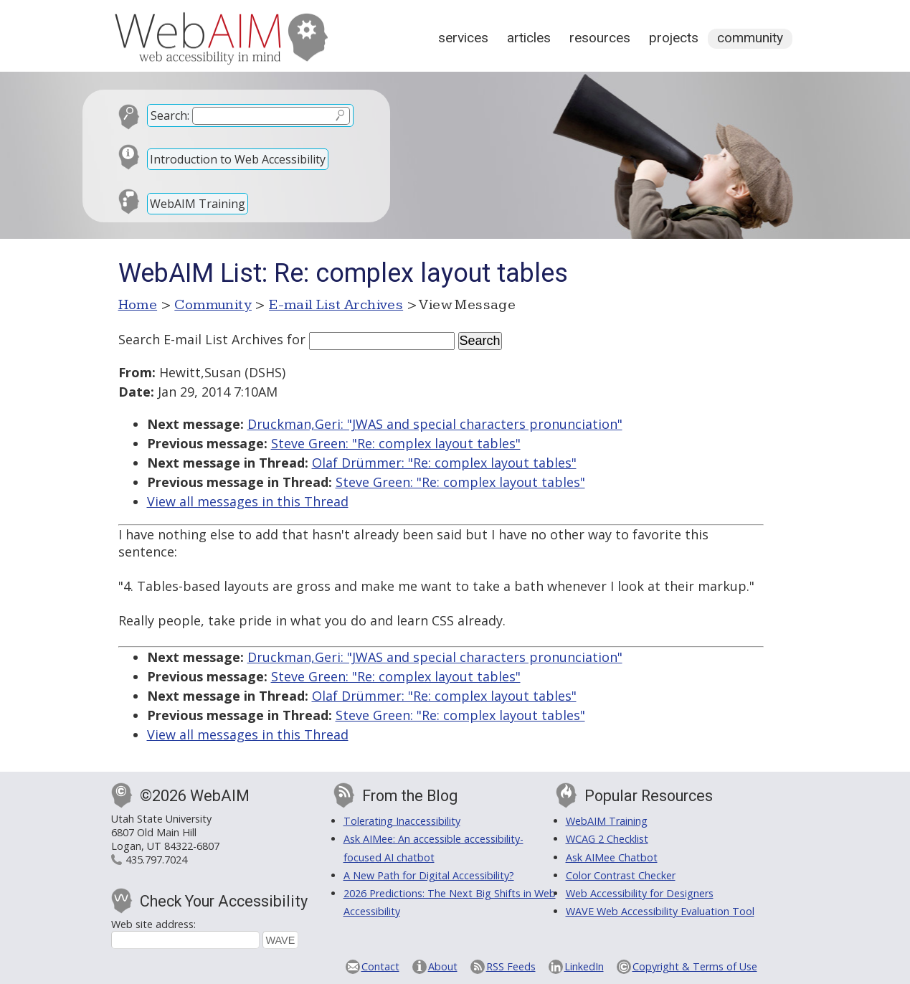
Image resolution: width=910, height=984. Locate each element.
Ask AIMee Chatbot (612, 857)
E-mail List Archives (336, 304)
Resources (599, 37)
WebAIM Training (197, 204)
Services (463, 37)
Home (138, 304)
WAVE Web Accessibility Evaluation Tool (660, 911)
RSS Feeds (511, 966)
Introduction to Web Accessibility (238, 159)
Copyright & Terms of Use (694, 966)
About (443, 966)
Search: (170, 115)
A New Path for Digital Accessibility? (428, 875)
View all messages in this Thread (248, 501)
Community (750, 37)
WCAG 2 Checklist (607, 839)
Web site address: (153, 924)
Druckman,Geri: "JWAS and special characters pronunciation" (434, 423)
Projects (673, 37)
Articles (529, 37)
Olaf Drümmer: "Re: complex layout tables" (444, 462)
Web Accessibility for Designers (640, 893)
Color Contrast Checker (621, 875)
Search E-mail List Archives (200, 339)
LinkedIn (584, 966)
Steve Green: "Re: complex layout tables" (396, 443)
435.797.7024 (156, 859)
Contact (380, 966)
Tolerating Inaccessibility (401, 821)
